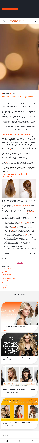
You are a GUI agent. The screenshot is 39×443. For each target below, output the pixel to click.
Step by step (5, 285)
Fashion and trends (6, 282)
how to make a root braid (28, 199)
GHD (3, 281)
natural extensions (9, 162)
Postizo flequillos (6, 280)
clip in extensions (20, 211)
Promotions (4, 287)
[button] (36, 21)
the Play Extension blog (16, 199)
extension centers (27, 245)
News (3, 284)
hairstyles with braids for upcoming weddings (20, 205)
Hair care (4, 270)
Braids (3, 288)
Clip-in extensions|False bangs (9, 278)
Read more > (4, 330)
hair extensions (16, 220)
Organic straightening (7, 268)
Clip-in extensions (6, 275)
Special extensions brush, (24, 222)
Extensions (4, 271)
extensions (4, 169)
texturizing (14, 227)
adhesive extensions (30, 211)
